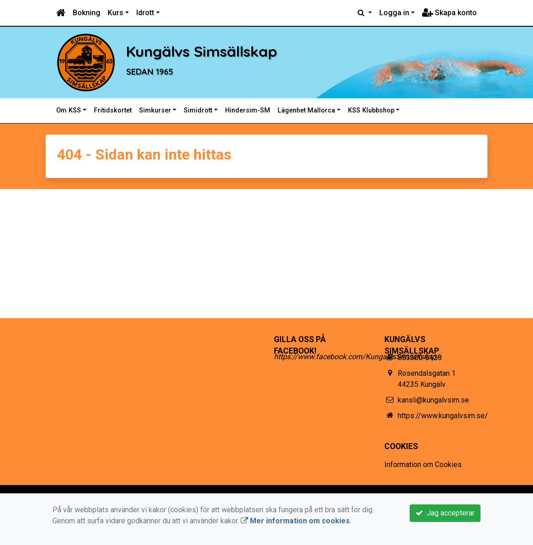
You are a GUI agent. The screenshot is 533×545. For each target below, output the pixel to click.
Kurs (115, 12)
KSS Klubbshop (371, 110)
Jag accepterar (445, 513)
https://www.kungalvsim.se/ (443, 415)
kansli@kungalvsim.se (433, 400)
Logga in (394, 12)
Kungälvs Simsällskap (236, 49)
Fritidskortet (113, 110)
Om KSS (68, 110)
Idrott (145, 12)
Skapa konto (449, 12)
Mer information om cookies (295, 520)
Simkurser (155, 110)
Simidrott (198, 110)
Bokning (86, 12)
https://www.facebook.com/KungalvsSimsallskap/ (356, 356)
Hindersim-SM (247, 110)
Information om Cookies (423, 464)
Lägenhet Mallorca (306, 110)
